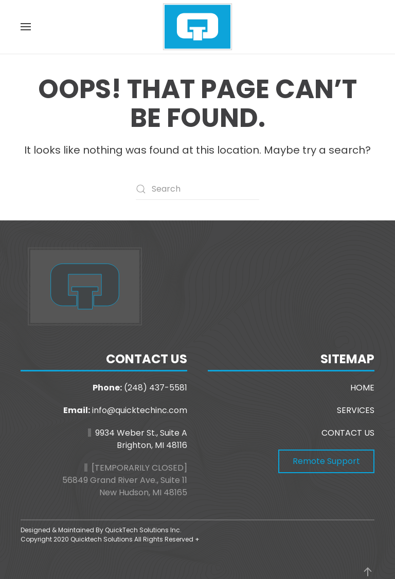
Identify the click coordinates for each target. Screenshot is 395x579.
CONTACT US (347, 433)
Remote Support (326, 461)
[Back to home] (197, 26)
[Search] (197, 189)
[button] (26, 26)
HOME (362, 388)
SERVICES (355, 410)
